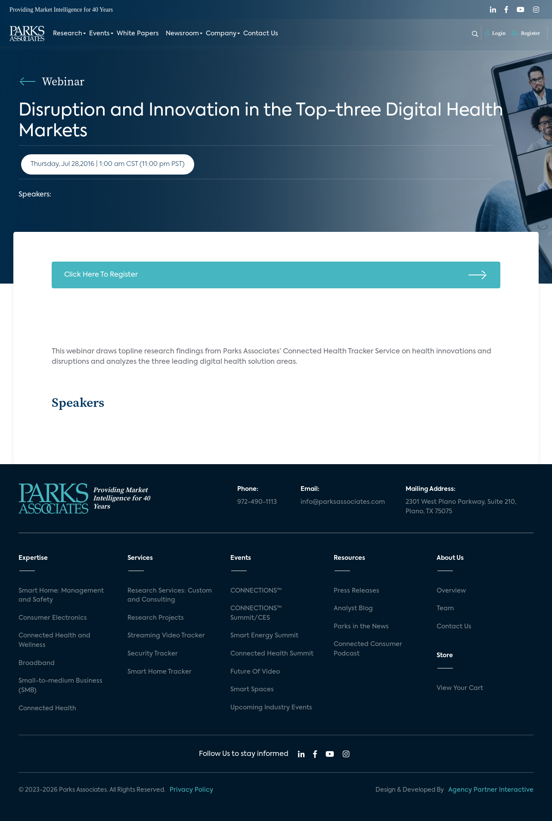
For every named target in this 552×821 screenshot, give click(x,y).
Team (445, 609)
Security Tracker (152, 654)
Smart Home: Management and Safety (61, 595)
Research (67, 34)
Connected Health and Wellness (54, 640)
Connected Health (47, 708)
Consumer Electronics (53, 618)
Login (495, 33)
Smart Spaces (252, 690)
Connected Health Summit (271, 654)
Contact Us (260, 34)
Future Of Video (255, 672)
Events (99, 34)
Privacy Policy (191, 790)
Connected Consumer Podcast (368, 649)
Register (526, 33)
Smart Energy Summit (264, 636)
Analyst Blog (353, 609)
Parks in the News (361, 627)
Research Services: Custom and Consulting (169, 595)
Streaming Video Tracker (166, 636)
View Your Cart (460, 688)
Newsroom (182, 34)
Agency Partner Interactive (490, 790)
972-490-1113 (257, 502)
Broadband (37, 663)
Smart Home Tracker (159, 672)
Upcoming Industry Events (271, 708)
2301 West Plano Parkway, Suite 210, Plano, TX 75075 (461, 507)
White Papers (138, 34)
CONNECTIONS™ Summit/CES (256, 613)
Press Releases (356, 591)
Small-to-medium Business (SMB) (60, 685)
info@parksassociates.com (343, 502)
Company (221, 34)
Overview (451, 591)
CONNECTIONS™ (256, 591)
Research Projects (155, 618)
